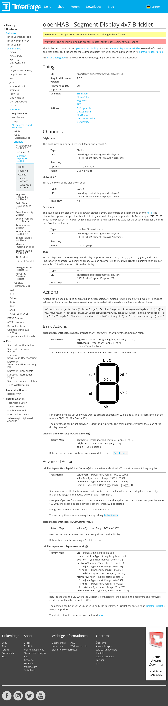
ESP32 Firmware (16, 318)
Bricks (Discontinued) (22, 136)
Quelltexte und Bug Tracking (18, 331)
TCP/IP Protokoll (15, 406)
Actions (22, 174)
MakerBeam (30, 666)
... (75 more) (22, 152)
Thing (21, 166)
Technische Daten (17, 402)
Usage (15, 121)
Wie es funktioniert (106, 649)
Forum (75, 7)
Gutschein (29, 669)
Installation (18, 117)
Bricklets (18, 141)
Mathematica (17, 97)
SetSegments (84, 108)
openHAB (15, 109)
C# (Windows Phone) (21, 70)
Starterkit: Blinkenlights (20, 370)
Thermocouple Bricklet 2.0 (24, 252)
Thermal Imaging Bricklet (25, 245)
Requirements (19, 113)
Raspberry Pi (14, 393)
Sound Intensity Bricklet (24, 213)
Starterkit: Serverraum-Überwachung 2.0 (22, 364)
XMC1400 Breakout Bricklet (21, 276)
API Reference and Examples (22, 126)
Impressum (58, 645)
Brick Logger (14, 44)
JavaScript (15, 90)
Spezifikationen (15, 399)
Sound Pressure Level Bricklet (24, 220)
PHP (12, 294)
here (149, 212)
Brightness (83, 93)
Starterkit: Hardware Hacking (18, 350)
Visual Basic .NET (19, 313)
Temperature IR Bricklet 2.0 (24, 239)
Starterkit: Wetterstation (20, 345)
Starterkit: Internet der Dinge (19, 376)
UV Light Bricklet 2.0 (25, 262)
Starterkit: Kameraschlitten (22, 381)
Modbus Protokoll (17, 410)
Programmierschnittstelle (21, 336)
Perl (12, 290)
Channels (23, 170)
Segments (82, 100)
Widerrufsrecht (79, 645)
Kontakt (100, 652)
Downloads (94, 7)
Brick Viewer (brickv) (18, 40)
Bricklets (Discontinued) (22, 284)
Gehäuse (29, 659)
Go (11, 78)
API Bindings (14, 48)
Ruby (12, 301)
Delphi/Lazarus (18, 74)
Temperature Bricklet (23, 226)
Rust (12, 305)
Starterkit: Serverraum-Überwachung (22, 356)
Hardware (12, 29)
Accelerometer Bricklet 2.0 (24, 147)
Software (11, 33)
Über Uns (101, 642)
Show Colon (83, 97)
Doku (47, 7)
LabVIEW (14, 93)
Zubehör (28, 662)
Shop (60, 7)
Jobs (98, 662)
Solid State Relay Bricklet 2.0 (23, 206)
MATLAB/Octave (18, 101)
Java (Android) (17, 86)
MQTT (13, 105)
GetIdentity (83, 121)
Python (13, 298)
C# (11, 66)
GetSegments (84, 111)
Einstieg (10, 25)
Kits (8, 341)
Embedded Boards (16, 390)
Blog (111, 7)
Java (12, 82)
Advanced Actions (25, 186)
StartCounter (84, 115)
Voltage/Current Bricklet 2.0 (24, 268)
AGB (73, 642)
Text (79, 103)
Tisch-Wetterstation (18, 384)
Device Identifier (16, 326)
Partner (100, 659)
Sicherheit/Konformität (64, 649)
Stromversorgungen (35, 652)
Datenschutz (59, 642)
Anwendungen (104, 645)
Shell (12, 309)
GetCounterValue (86, 118)
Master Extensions (34, 649)
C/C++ (13, 52)
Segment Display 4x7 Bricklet (22, 158)
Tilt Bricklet (22, 257)
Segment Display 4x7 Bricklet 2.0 (22, 197)
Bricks (17, 131)
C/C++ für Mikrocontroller (18, 61)
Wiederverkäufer (105, 655)
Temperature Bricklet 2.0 (23, 232)
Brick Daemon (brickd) (19, 36)
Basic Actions (24, 180)
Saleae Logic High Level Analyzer (20, 419)
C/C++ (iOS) (16, 56)
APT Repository (15, 322)
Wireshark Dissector (18, 414)
